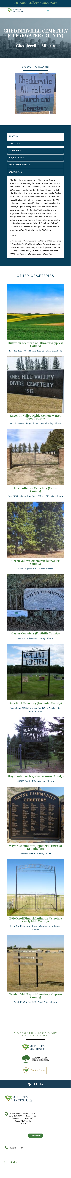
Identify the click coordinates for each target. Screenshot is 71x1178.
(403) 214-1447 (13, 1149)
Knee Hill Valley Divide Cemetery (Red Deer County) (35, 417)
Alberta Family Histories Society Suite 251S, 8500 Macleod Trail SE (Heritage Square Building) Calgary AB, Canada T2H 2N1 (22, 1118)
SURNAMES (15, 150)
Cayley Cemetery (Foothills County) (35, 633)
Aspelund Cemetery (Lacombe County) (35, 703)
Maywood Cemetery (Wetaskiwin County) (36, 776)
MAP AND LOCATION (19, 164)
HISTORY (13, 136)
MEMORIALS (15, 172)
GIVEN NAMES (16, 157)
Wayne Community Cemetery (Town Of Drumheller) (35, 847)
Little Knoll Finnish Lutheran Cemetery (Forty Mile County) (35, 919)
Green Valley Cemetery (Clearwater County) (35, 562)
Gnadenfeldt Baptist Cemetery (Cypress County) (35, 995)
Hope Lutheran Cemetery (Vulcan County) (35, 489)
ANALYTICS (14, 143)
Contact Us (35, 1135)
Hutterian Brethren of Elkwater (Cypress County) (35, 344)
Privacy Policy (10, 1162)
